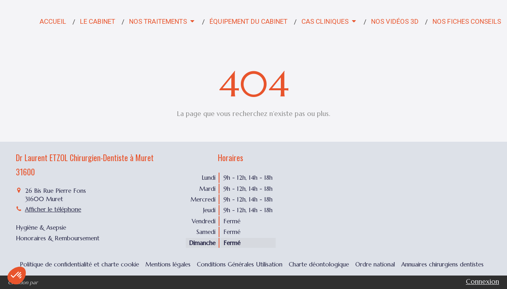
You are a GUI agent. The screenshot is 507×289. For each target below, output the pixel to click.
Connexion (482, 281)
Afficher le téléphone (53, 209)
